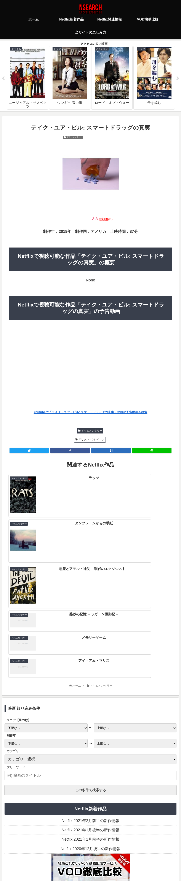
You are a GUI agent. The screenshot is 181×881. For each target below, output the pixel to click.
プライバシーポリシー (65, 858)
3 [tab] (97, 114)
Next (178, 78)
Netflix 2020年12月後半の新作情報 (90, 764)
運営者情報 (123, 858)
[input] (90, 690)
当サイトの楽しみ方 (98, 858)
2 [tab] (90, 114)
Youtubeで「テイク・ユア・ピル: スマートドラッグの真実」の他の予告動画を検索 (90, 412)
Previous (3, 78)
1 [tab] (84, 114)
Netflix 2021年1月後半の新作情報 (90, 745)
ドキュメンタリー (91, 431)
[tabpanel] (27, 78)
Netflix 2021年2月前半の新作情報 (90, 736)
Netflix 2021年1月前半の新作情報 (90, 754)
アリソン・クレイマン (91, 439)
